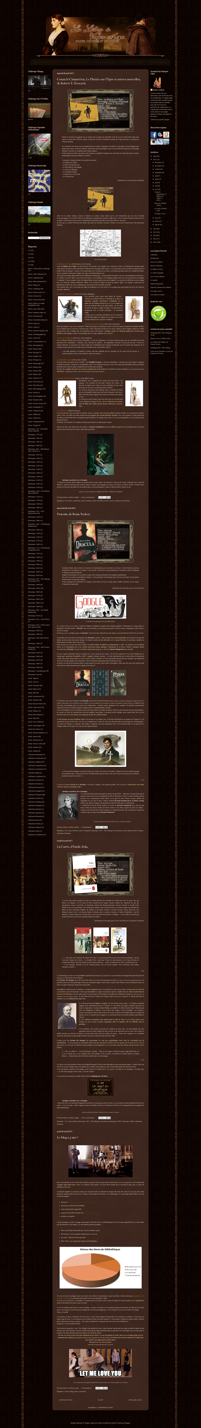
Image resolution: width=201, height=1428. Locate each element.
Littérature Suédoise (34, 827)
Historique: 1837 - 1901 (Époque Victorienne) (106, 831)
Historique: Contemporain (36, 671)
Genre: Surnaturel (84, 831)
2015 (155, 232)
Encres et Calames (156, 262)
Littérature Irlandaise (64, 833)
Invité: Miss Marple (34, 715)
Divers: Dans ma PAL (35, 292)
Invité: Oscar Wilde (34, 722)
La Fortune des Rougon (65, 980)
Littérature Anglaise (34, 762)
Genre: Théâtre (33, 414)
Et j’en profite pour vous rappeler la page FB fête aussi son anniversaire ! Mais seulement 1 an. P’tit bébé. (100, 1382)
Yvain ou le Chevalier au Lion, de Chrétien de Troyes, (161, 352)
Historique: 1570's (34, 541)
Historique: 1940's (34, 643)
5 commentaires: (86, 1388)
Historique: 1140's (34, 469)
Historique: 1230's (34, 484)
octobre (157, 169)
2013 (155, 239)
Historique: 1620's (34, 544)
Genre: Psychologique (35, 396)
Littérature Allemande (35, 754)
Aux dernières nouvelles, (46, 62)
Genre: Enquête (33, 356)
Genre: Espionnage (34, 363)
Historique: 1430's (34, 517)
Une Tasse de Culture (157, 295)
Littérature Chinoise (34, 780)
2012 (155, 242)
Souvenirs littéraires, (77, 62)
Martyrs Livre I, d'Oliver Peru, (160, 338)
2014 (155, 235)
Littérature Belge (33, 773)
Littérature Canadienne (35, 776)
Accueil (100, 1400)
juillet (157, 179)
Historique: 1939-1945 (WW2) (38, 638)
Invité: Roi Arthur (34, 729)
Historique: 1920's (34, 631)
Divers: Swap (32, 327)
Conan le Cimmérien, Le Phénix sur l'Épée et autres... (161, 196)
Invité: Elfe (32, 693)
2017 (155, 159)
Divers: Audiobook (74, 501)
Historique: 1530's (34, 537)
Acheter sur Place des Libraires (102, 821)
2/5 (29, 254)
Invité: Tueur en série (35, 744)
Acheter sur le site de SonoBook (87, 491)
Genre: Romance (33, 400)
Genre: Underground (35, 422)
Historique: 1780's (34, 557)
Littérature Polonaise (35, 816)
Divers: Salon (32, 323)
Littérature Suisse (34, 831)
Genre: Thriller (33, 418)
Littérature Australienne (36, 765)
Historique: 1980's (34, 664)
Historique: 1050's (34, 458)
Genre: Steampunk (34, 407)
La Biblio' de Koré (156, 269)
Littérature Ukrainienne (36, 835)
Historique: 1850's (115, 1121)
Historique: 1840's (34, 585)
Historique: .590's (34, 438)
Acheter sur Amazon (115, 492)
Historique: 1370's (34, 500)
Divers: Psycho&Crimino (36, 320)
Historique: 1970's (34, 660)
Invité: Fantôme (33, 700)
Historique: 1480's (34, 520)
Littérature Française (35, 795)
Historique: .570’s (34, 434)
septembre (158, 172)
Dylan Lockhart (68, 497)
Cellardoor (154, 255)
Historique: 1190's (34, 476)
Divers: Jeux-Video (34, 309)
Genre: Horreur (73, 831)
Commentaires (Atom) (105, 1407)
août (156, 176)
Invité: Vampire (138, 831)
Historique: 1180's (34, 473)
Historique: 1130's (34, 466)
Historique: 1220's (34, 480)
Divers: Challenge (34, 289)
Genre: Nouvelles (97, 501)
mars (157, 218)
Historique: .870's (34, 455)
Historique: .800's (34, 445)
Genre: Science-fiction (35, 403)
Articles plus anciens (135, 1400)
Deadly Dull (154, 258)
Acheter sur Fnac (102, 492)
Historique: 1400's (34, 507)
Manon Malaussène (156, 284)
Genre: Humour (33, 374)
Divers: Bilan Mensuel (35, 281)
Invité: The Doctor (34, 740)
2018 (155, 156)
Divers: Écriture (33, 296)
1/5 (29, 250)
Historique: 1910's (34, 616)
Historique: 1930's (34, 634)
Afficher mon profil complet (159, 119)
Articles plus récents (65, 1400)
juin (156, 182)
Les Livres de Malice (157, 276)
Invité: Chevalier (33, 685)
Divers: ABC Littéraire (35, 274)
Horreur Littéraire (156, 266)
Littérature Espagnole (35, 791)
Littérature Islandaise (35, 805)
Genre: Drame (72, 1121)
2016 (155, 229)
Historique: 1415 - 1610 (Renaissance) (36, 512)
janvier (157, 224)
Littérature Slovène (34, 824)
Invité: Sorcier (109, 501)
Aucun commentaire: (88, 497)
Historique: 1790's (34, 561)
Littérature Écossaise (35, 787)
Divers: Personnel (80, 1391)
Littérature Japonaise (35, 813)
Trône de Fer (73, 999)
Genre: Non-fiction (34, 382)
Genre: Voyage (33, 425)
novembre (158, 166)
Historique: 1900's (34, 606)
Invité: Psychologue (34, 725)
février (157, 221)
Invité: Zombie (33, 751)
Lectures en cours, (105, 62)
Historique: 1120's (34, 462)
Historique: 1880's (34, 599)
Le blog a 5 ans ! (67, 1137)
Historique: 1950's (34, 653)
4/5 (66, 501)
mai (156, 186)
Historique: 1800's (34, 564)
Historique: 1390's (34, 504)
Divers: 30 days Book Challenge (38, 269)
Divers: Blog (69, 1391)
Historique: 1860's (128, 1121)
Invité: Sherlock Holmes (36, 733)
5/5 (66, 1121)
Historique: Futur (33, 674)
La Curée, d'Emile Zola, (72, 847)
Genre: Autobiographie (35, 334)
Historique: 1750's (34, 553)
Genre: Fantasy (86, 501)
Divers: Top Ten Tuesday (36, 331)
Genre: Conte (32, 338)
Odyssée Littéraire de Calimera (160, 287)
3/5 (29, 258)
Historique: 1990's (34, 667)
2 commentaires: (86, 827)
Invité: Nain (32, 718)
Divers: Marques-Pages (36, 312)
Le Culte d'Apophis (156, 273)
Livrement (153, 280)
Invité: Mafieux (33, 711)
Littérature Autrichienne (36, 769)
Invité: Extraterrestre (35, 696)
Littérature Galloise (34, 798)
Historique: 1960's (34, 656)
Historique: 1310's (34, 497)
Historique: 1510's (34, 533)
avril (156, 189)
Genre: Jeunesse (33, 378)
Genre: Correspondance (36, 341)
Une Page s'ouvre (156, 291)
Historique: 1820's (34, 572)
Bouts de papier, (158, 62)
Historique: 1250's (34, 487)
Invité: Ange (32, 678)
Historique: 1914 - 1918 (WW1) (38, 619)
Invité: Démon (127, 831)
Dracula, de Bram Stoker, (73, 514)
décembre (158, 162)
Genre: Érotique (33, 360)
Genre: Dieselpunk (34, 345)
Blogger (127, 1423)
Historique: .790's (34, 442)
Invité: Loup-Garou (34, 707)
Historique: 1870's (34, 595)
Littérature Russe (33, 820)
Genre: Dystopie (33, 352)
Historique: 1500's (34, 530)
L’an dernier (61, 1317)
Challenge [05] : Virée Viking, (160, 348)
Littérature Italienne (34, 809)
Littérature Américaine (122, 501)
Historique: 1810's (34, 568)
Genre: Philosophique (35, 389)
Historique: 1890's (34, 603)
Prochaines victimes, (132, 62)
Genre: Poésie (32, 392)
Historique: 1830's (34, 575)
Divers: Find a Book (35, 300)
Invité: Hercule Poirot (35, 704)
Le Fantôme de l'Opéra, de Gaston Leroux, (159, 343)
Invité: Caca (32, 682)
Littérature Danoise (34, 784)
